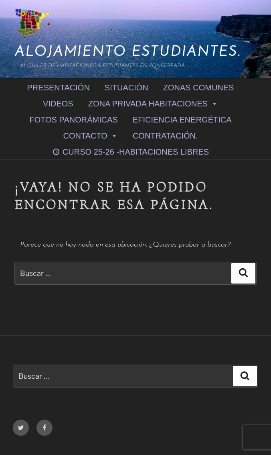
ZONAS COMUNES (198, 87)
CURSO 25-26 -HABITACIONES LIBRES (136, 151)
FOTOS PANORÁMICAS (73, 119)
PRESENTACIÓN (58, 87)
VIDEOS (58, 103)
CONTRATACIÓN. (165, 135)
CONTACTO (90, 135)
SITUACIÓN (126, 87)
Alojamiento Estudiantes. (127, 52)
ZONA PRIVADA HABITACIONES (153, 103)
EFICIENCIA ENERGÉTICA (182, 119)
